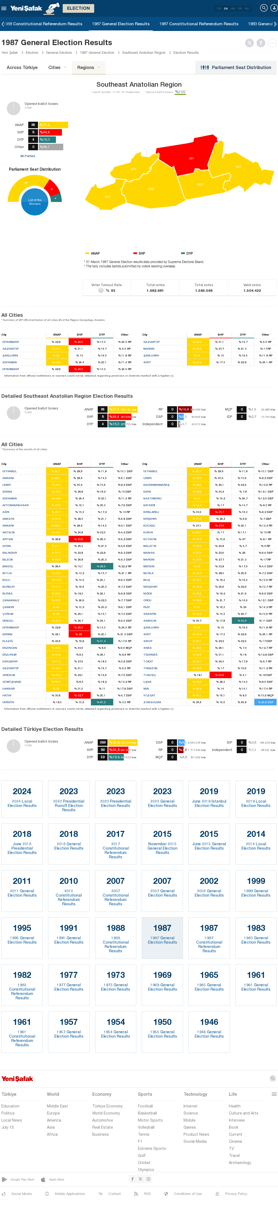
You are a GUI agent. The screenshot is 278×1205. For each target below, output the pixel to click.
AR (233, 8)
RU (247, 8)
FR (240, 8)
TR (219, 8)
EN (226, 8)
